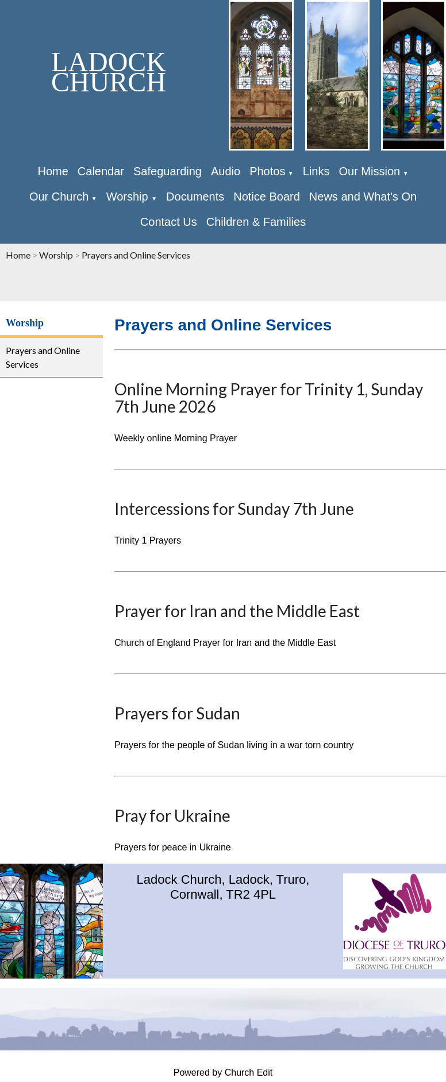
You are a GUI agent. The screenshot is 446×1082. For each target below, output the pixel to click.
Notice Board (266, 196)
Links (316, 171)
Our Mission (369, 171)
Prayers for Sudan (177, 713)
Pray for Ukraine (172, 815)
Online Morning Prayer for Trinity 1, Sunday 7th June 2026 (268, 397)
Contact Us (168, 221)
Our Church (59, 196)
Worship (129, 196)
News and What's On (363, 196)
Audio (225, 171)
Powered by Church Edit (223, 1072)
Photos (267, 171)
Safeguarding (167, 171)
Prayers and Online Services (136, 254)
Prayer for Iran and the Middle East (237, 611)
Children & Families (256, 221)
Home (52, 171)
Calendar (101, 171)
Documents (195, 196)
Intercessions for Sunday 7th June (234, 508)
